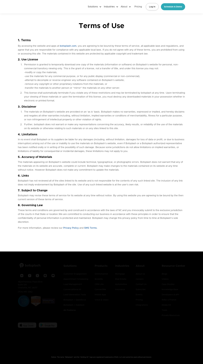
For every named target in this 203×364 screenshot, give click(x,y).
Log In (152, 7)
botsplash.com (68, 46)
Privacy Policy (71, 228)
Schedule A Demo (173, 7)
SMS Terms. (90, 228)
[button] (93, 7)
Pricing (138, 7)
